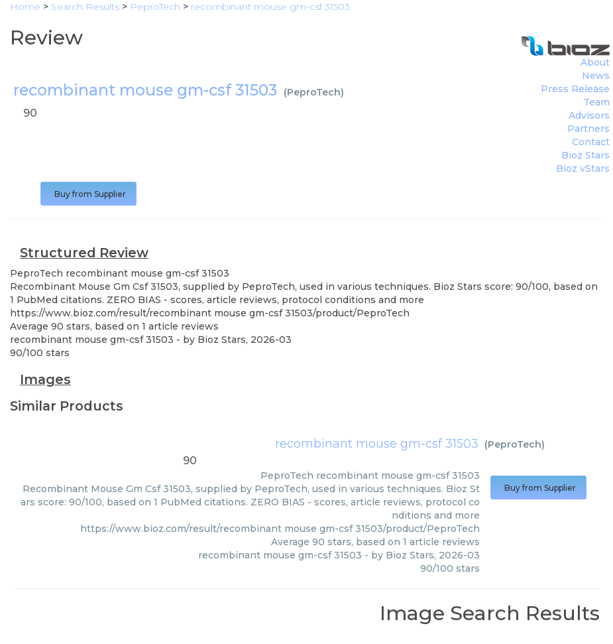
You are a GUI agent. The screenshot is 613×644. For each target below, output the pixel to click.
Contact (591, 142)
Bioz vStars (583, 168)
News (596, 76)
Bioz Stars (585, 155)
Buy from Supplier (88, 194)
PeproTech (314, 92)
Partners (588, 129)
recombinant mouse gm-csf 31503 (376, 443)
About (595, 62)
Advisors (589, 115)
